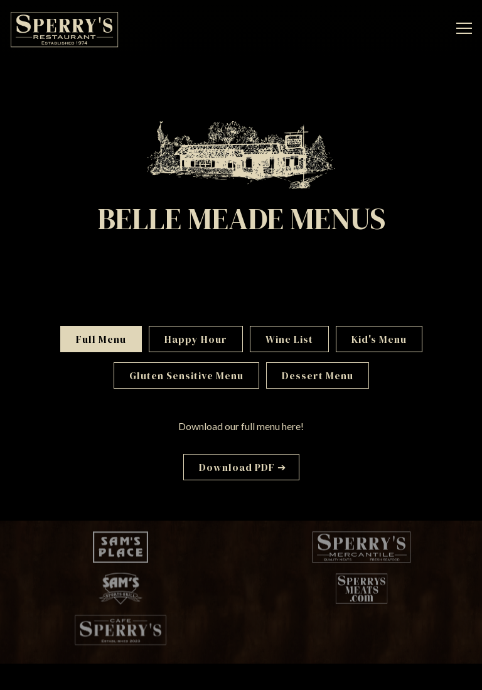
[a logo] (120, 548)
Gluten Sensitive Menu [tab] (186, 375)
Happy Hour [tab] (195, 339)
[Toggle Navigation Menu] (464, 28)
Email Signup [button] (236, 674)
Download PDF (237, 467)
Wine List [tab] (289, 339)
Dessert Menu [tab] (317, 375)
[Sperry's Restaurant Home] (64, 28)
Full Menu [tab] (101, 339)
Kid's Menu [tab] (379, 339)
